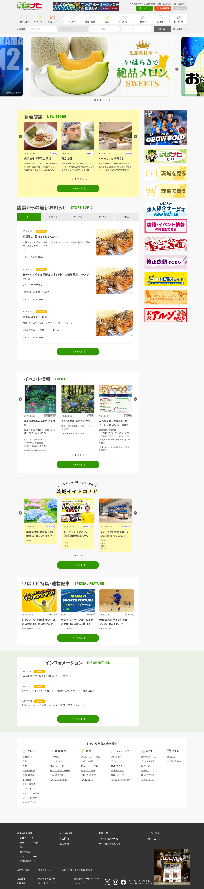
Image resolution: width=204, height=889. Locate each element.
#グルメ (104, 540)
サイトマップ (79, 883)
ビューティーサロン (58, 765)
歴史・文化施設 (88, 770)
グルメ (72, 21)
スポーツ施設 (87, 761)
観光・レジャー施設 (89, 765)
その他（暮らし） (148, 779)
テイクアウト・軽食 (31, 793)
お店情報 (64, 838)
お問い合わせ (154, 838)
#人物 (103, 543)
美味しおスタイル (27, 860)
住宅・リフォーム (148, 765)
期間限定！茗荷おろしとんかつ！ (41, 236)
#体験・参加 (66, 450)
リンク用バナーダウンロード (50, 883)
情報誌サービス (45, 869)
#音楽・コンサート (31, 437)
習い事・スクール (148, 756)
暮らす (143, 21)
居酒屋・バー (28, 756)
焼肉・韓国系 (28, 774)
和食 (25, 765)
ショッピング (125, 21)
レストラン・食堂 (30, 797)
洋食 (25, 761)
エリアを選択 (34, 29)
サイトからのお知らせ (110, 843)
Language (180, 8)
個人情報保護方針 (46, 878)
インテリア (115, 761)
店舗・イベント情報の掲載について (77, 869)
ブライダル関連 (148, 761)
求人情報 (178, 21)
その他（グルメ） (30, 802)
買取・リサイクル (118, 774)
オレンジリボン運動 (28, 856)
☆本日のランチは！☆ (35, 316)
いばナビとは (154, 833)
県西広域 (125, 526)
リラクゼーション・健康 (60, 770)
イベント (38, 21)
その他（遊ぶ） (87, 779)
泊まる (160, 21)
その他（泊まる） (174, 761)
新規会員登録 (163, 8)
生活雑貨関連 (117, 770)
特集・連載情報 (25, 833)
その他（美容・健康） (59, 779)
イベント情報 (66, 833)
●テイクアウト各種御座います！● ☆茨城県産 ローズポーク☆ (56, 276)
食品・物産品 (117, 765)
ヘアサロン (55, 756)
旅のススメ (25, 847)
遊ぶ (107, 21)
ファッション (116, 756)
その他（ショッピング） (120, 779)
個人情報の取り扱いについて (87, 878)
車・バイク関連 (147, 774)
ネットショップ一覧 (108, 838)
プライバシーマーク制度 (138, 881)
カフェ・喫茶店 (29, 784)
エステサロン (56, 761)
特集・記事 (24, 21)
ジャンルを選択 (98, 29)
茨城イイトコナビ (27, 838)
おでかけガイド (27, 851)
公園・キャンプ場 (88, 774)
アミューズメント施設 (90, 756)
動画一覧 (103, 833)
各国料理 (27, 779)
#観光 (28, 540)
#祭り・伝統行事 (105, 433)
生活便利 (145, 770)
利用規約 (21, 883)
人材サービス (23, 869)
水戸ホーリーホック (29, 842)
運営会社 (21, 878)
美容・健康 (90, 21)
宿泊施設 (171, 756)
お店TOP (52, 21)
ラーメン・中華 (29, 770)
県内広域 (50, 526)
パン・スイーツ (29, 788)
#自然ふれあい (77, 450)
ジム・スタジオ (56, 774)
